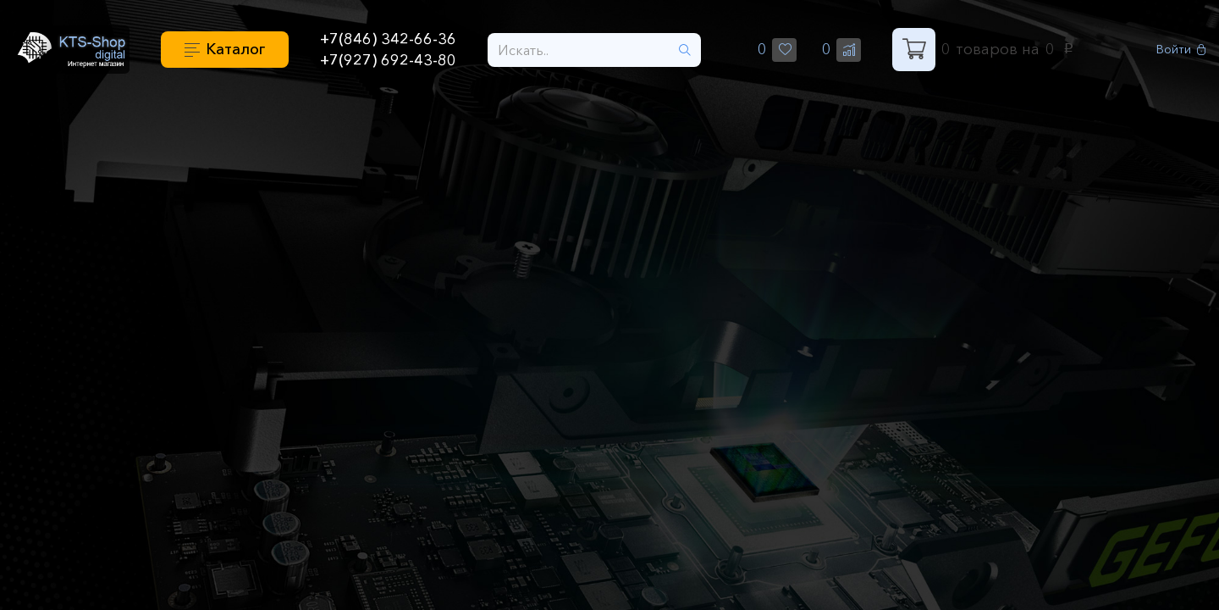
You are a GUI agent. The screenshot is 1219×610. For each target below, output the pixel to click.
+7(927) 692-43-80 (388, 60)
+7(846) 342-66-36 (388, 39)
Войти (1181, 49)
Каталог (235, 49)
